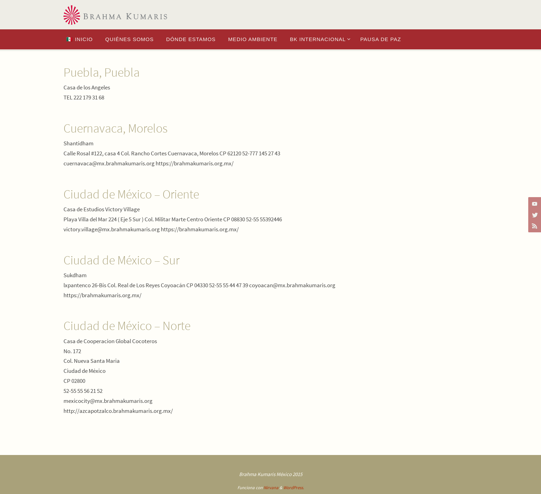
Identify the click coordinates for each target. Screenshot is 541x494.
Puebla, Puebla (101, 72)
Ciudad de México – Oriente (131, 194)
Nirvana (271, 488)
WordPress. (293, 488)
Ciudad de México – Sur (121, 260)
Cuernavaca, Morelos (115, 128)
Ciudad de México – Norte (126, 325)
